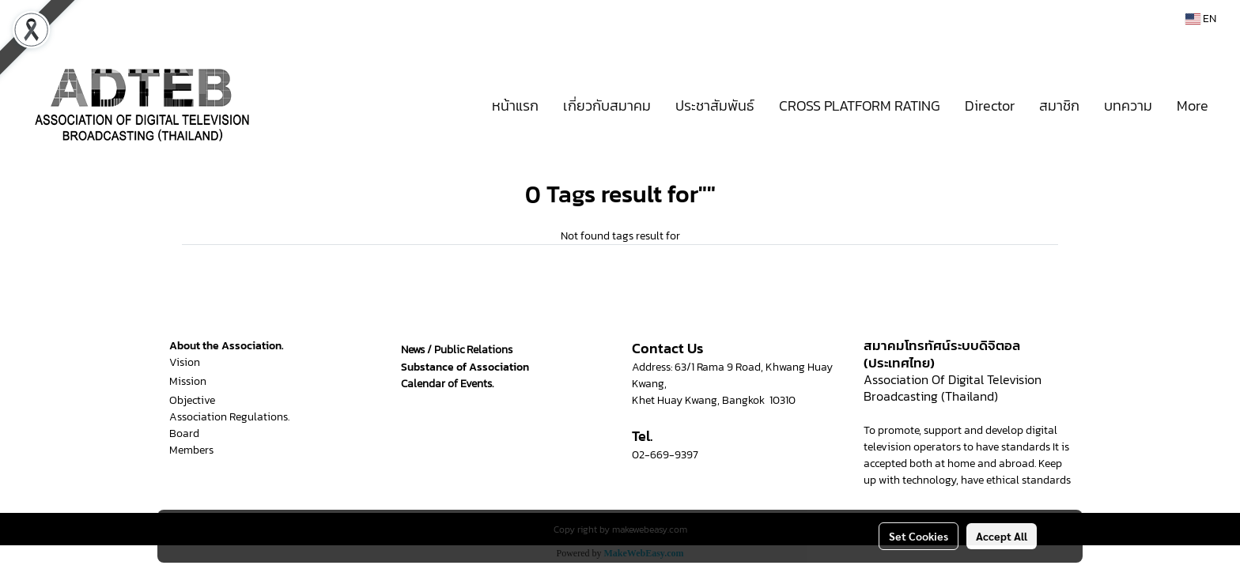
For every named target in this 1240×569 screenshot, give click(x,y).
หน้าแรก (515, 105)
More (1192, 105)
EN (1200, 18)
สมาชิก (1059, 105)
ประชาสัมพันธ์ (714, 105)
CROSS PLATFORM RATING (859, 105)
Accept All (1001, 536)
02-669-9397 (665, 455)
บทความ (1128, 105)
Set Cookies (918, 536)
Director (990, 105)
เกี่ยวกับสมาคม (607, 105)
